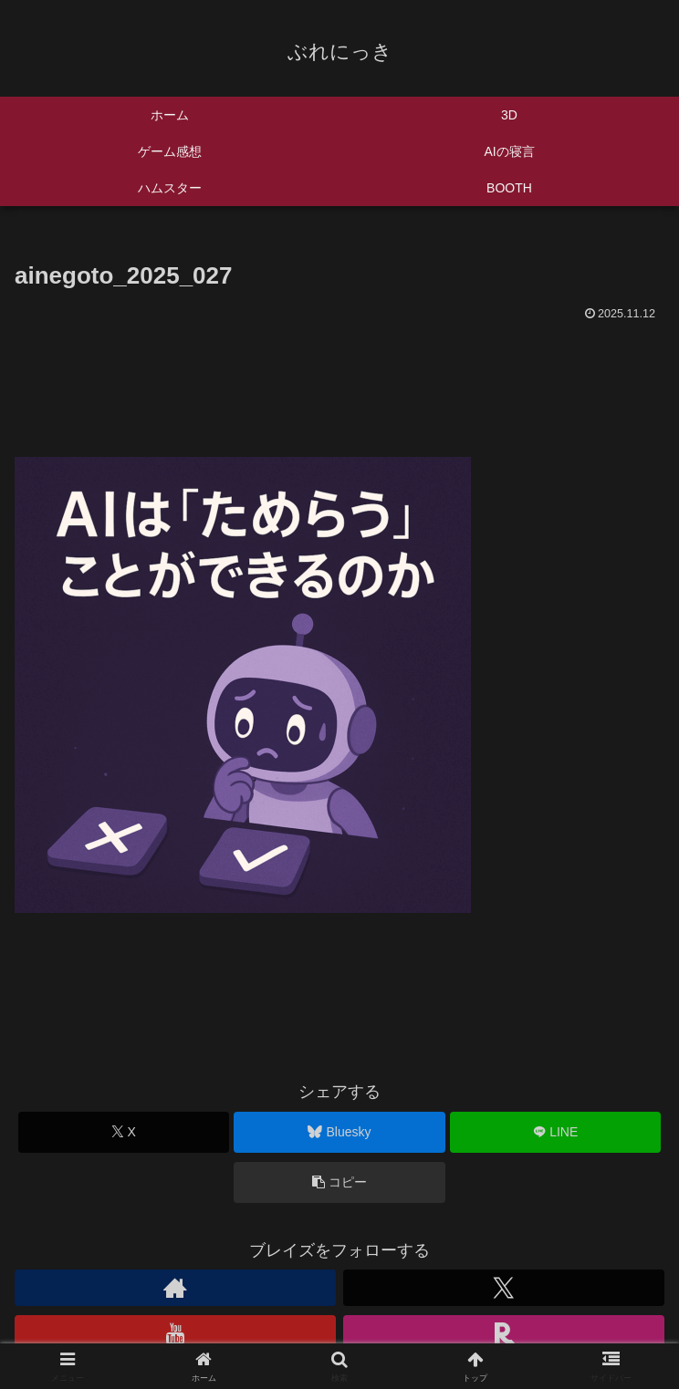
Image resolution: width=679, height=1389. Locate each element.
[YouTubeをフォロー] (175, 1333)
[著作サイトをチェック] (175, 1288)
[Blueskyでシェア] (339, 1132)
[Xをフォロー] (503, 1288)
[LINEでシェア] (555, 1132)
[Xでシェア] (123, 1132)
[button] (339, 1182)
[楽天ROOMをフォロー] (503, 1333)
